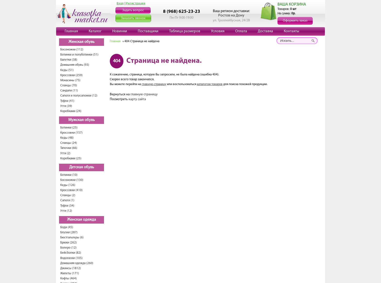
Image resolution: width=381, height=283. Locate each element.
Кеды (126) (67, 185)
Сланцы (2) (67, 195)
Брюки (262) (68, 242)
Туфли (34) (67, 205)
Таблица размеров (184, 31)
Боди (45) (66, 227)
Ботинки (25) (69, 127)
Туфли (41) (67, 101)
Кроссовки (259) (71, 75)
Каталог (95, 31)
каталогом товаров (210, 84)
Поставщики (148, 31)
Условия (218, 31)
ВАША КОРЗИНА (291, 4)
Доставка (265, 31)
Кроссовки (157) (71, 132)
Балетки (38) (68, 59)
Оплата (241, 31)
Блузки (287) (69, 232)
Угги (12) (66, 210)
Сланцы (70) (68, 85)
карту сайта (137, 99)
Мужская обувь (81, 120)
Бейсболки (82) (70, 252)
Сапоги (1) (67, 200)
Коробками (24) (70, 111)
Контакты (291, 31)
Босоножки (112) (71, 49)
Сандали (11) (69, 90)
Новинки (119, 31)
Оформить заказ (295, 21)
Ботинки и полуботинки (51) (79, 54)
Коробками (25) (70, 158)
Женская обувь (82, 42)
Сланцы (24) (68, 143)
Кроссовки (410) (71, 190)
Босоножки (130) (71, 180)
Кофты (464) (68, 278)
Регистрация (135, 3)
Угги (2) (65, 153)
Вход (120, 3)
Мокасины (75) (70, 80)
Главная (71, 31)
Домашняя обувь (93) (74, 64)
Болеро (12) (68, 247)
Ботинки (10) (69, 175)
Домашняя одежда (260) (76, 263)
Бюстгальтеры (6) (72, 237)
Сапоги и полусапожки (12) (78, 95)
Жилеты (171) (69, 273)
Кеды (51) (67, 70)
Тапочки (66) (68, 148)
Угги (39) (66, 106)
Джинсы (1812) (70, 268)
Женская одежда (81, 220)
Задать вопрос (133, 10)
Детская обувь (81, 167)
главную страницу (154, 84)
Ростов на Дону (231, 15)
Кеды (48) (67, 137)
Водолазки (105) (71, 258)
